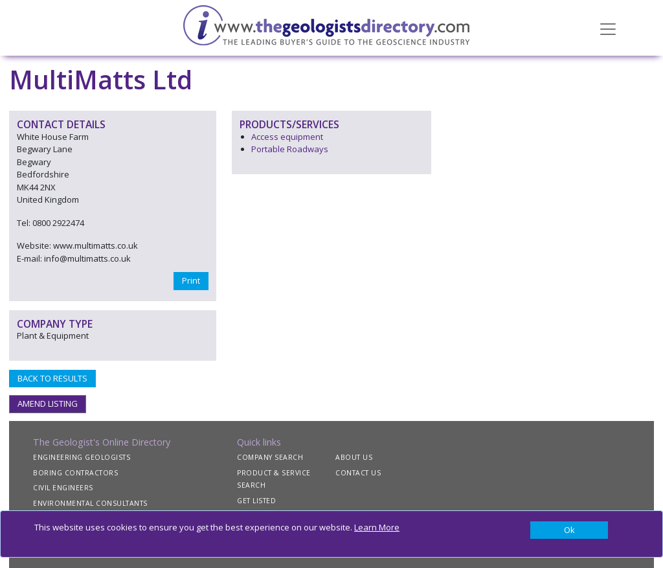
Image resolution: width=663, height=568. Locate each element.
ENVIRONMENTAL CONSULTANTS (90, 503)
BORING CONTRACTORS (75, 472)
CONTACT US (358, 472)
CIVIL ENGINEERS (63, 487)
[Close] (569, 530)
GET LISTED (256, 500)
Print (191, 280)
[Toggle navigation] (607, 28)
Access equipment (287, 136)
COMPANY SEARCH (270, 457)
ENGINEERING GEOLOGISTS (81, 457)
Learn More (376, 527)
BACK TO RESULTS (52, 378)
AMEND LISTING (47, 403)
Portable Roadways (289, 149)
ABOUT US (353, 457)
